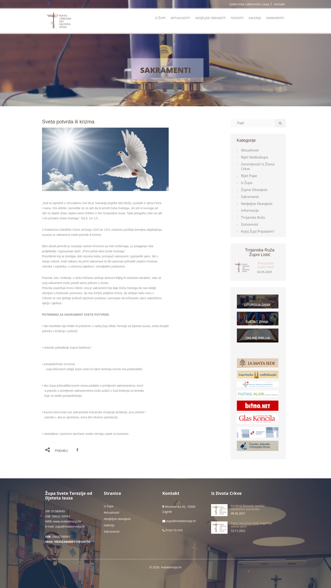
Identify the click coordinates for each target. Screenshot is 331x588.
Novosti (237, 18)
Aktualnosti (180, 18)
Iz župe (160, 18)
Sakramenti (275, 18)
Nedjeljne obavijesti (210, 18)
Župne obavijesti (254, 189)
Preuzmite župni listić (266, 265)
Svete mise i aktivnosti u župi (249, 4)
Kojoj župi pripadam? (257, 231)
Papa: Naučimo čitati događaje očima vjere (251, 524)
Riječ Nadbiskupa (254, 157)
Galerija (255, 18)
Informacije (250, 210)
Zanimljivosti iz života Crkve (258, 166)
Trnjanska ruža (253, 217)
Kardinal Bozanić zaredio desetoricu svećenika (248, 507)
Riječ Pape (249, 175)
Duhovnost (249, 224)
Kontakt (279, 4)
